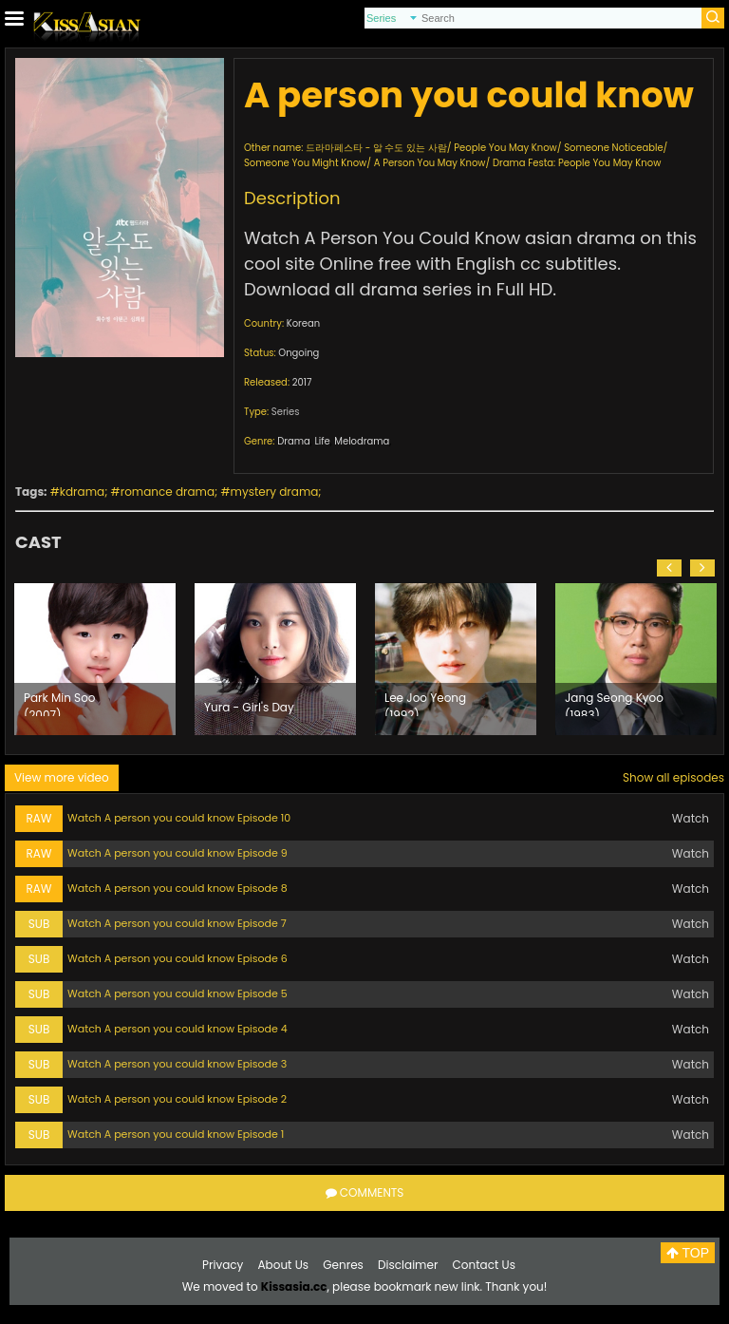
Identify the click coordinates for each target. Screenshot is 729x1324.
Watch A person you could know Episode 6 (177, 958)
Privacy (222, 1265)
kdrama (82, 491)
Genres (343, 1265)
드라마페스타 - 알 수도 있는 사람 (376, 148)
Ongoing (298, 353)
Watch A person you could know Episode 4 (177, 1028)
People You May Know (505, 148)
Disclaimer (408, 1265)
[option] (95, 659)
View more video (61, 777)
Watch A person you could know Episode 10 (178, 817)
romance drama (168, 491)
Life (321, 441)
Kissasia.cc (294, 1286)
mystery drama (275, 491)
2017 (302, 382)
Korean (303, 323)
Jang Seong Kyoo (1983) (614, 703)
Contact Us (484, 1265)
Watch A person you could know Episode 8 (177, 888)
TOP (687, 1252)
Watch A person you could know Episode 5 (177, 993)
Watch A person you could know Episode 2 (177, 1098)
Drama (293, 441)
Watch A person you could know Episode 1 (175, 1134)
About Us (283, 1265)
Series (285, 412)
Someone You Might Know (305, 163)
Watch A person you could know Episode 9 (177, 853)
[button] (669, 568)
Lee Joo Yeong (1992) (425, 703)
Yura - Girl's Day (249, 707)
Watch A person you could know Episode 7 (177, 923)
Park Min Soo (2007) (60, 703)
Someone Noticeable (613, 148)
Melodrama (361, 441)
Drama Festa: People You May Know (577, 163)
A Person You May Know (430, 163)
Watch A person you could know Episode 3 (177, 1063)
